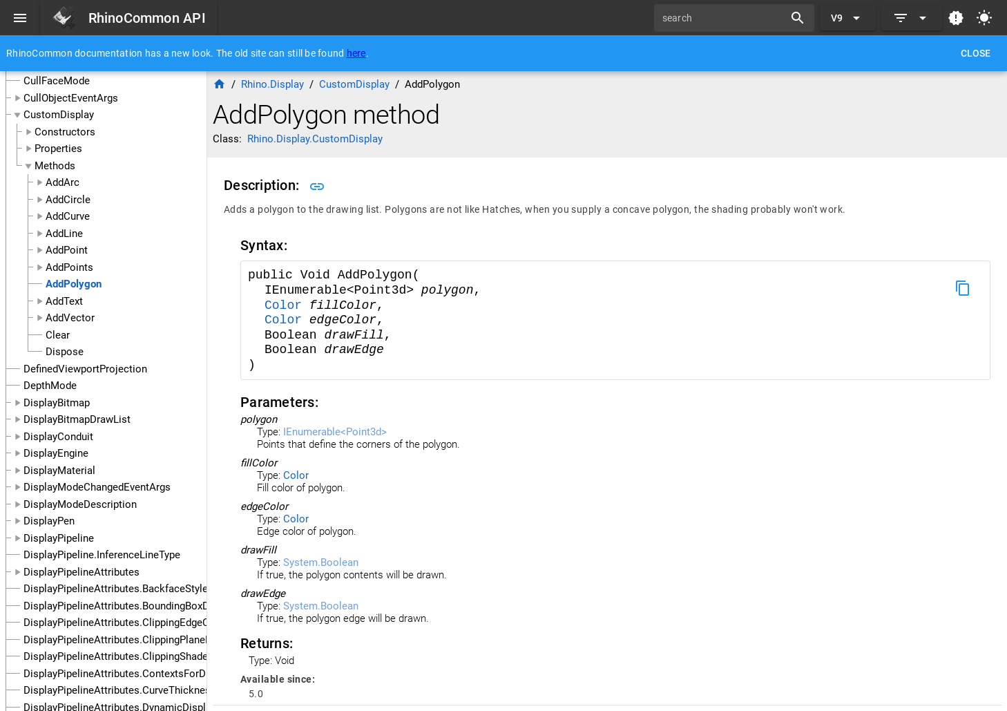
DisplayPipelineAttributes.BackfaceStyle (115, 588)
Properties (58, 148)
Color (287, 305)
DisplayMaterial (59, 470)
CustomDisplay (58, 114)
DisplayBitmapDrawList (77, 419)
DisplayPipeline (58, 538)
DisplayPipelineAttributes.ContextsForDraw (122, 673)
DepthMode (50, 385)
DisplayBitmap (56, 403)
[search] (723, 18)
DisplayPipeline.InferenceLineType (101, 555)
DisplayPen (49, 521)
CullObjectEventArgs (70, 98)
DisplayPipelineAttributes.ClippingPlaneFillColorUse (142, 640)
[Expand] (911, 18)
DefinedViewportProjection (85, 369)
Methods (55, 166)
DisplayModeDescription (80, 504)
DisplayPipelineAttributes (81, 572)
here (356, 53)
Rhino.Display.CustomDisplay (315, 139)
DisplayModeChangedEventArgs (97, 487)
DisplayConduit (58, 436)
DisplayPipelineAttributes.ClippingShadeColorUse (137, 656)
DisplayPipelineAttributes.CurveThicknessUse (128, 690)
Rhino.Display (272, 84)
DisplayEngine (55, 453)
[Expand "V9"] (848, 18)
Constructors (65, 132)
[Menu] (20, 18)
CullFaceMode (56, 81)
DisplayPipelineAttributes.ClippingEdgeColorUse (134, 622)
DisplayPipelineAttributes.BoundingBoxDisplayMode (142, 606)
